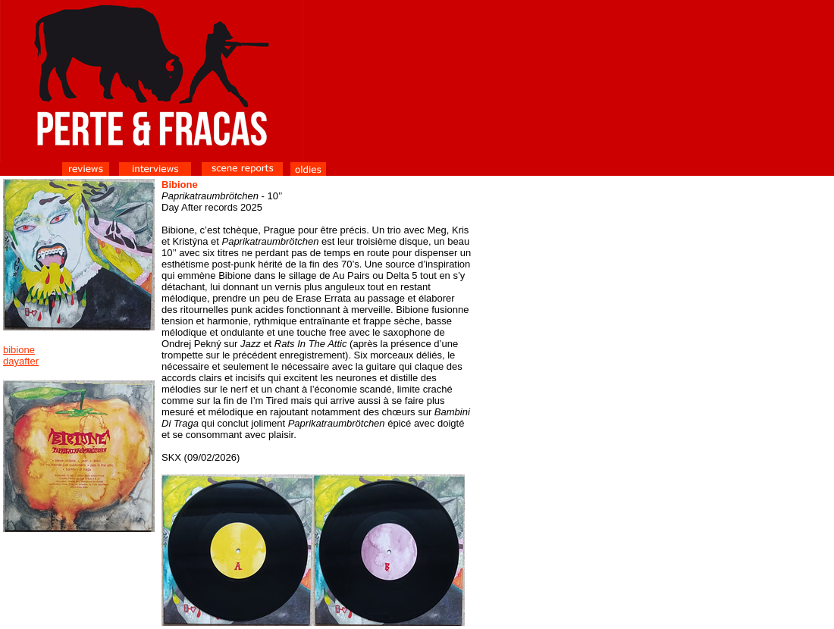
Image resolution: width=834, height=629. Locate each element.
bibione (19, 349)
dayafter (21, 361)
